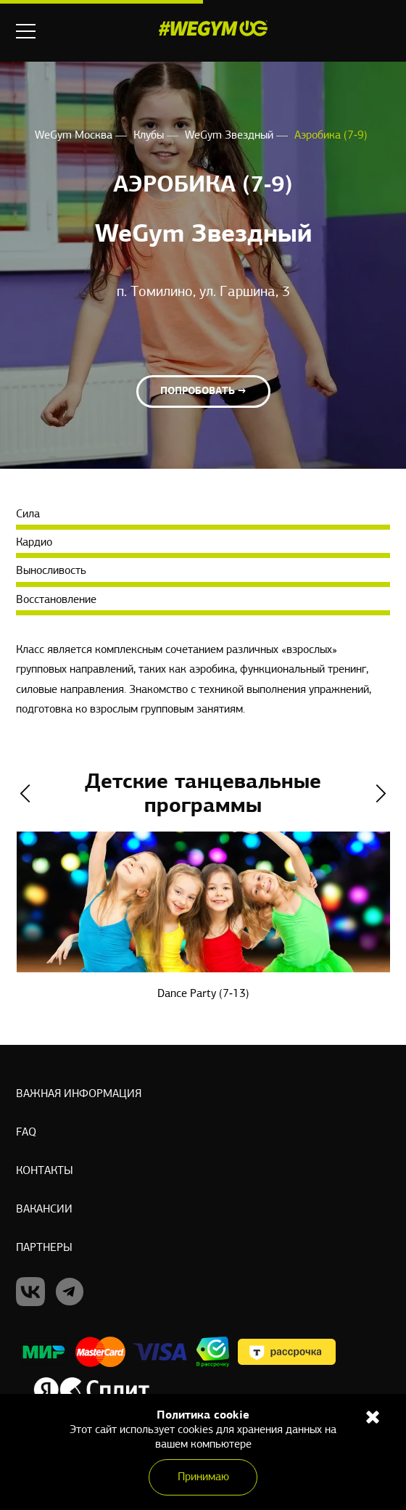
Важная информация (78, 1094)
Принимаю (203, 1477)
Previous (25, 793)
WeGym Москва (75, 135)
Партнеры (44, 1248)
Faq (26, 1132)
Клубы (150, 135)
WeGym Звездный (230, 135)
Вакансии (44, 1209)
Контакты (44, 1171)
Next (381, 793)
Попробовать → (203, 391)
